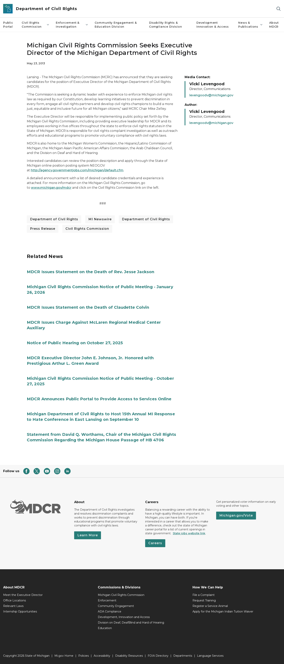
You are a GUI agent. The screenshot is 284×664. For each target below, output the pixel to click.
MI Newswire (100, 219)
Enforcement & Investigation (72, 24)
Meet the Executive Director (23, 595)
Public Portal (8, 24)
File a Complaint (203, 595)
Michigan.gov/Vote (236, 515)
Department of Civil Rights (54, 219)
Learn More (87, 535)
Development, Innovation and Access (124, 617)
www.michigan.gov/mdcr (51, 187)
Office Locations (14, 600)
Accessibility (102, 655)
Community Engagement (116, 606)
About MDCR (274, 24)
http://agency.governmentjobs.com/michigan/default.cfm (77, 170)
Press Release (42, 229)
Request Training (204, 600)
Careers (155, 543)
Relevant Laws (13, 606)
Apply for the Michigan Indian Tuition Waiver (222, 611)
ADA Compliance (109, 611)
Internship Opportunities (20, 611)
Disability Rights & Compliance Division (165, 24)
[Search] (278, 8)
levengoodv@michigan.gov (211, 95)
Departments (182, 655)
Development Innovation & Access (212, 24)
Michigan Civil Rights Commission (121, 595)
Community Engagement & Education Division (116, 24)
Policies (83, 655)
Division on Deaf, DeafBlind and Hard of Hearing (131, 622)
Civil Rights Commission (36, 24)
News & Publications (250, 24)
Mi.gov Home (63, 655)
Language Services (210, 655)
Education (105, 628)
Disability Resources (129, 655)
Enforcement (107, 600)
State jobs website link (189, 533)
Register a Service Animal (210, 606)
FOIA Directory (158, 655)
